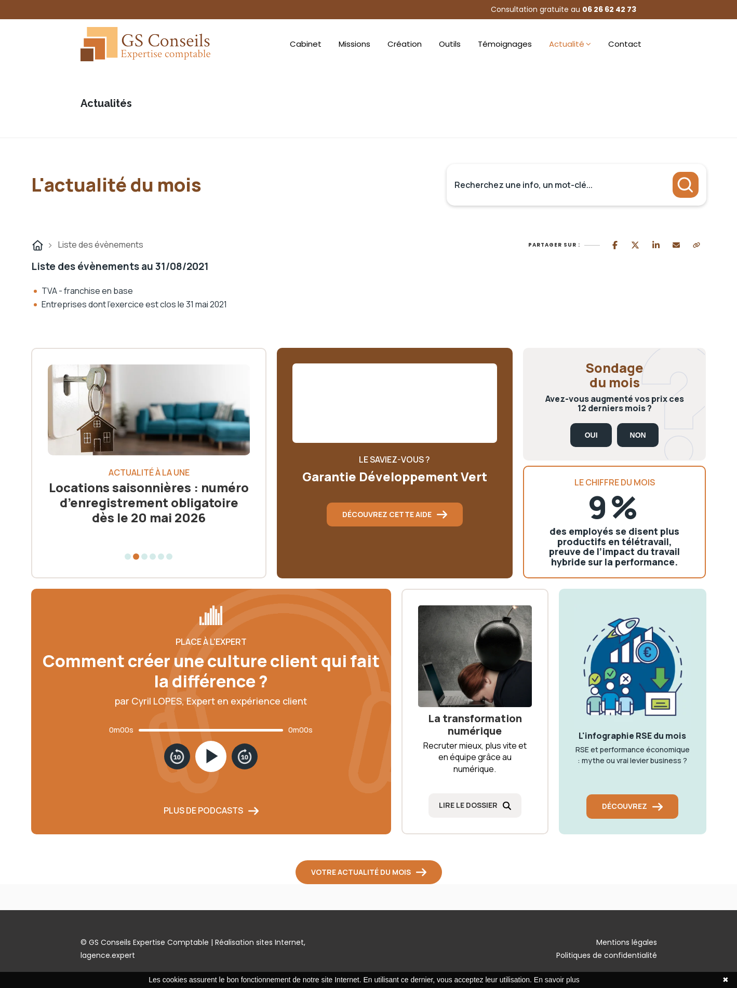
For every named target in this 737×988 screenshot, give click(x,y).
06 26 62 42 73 (609, 9)
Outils (450, 43)
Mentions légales (626, 942)
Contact (624, 43)
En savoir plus (557, 980)
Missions (354, 43)
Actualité (566, 43)
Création (404, 43)
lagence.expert (108, 955)
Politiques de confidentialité (606, 955)
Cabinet (305, 43)
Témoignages (505, 43)
